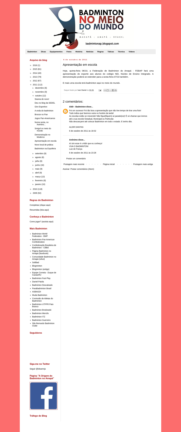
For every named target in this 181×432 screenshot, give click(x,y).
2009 (35, 193)
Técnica (121, 52)
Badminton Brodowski (41, 310)
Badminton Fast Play (41, 278)
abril (37, 173)
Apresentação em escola (45, 141)
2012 (35, 81)
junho (37, 165)
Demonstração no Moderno (42, 136)
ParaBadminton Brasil (41, 288)
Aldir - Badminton (77, 107)
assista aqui (47, 221)
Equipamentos (56, 52)
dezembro (39, 88)
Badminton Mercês (40, 313)
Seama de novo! (42, 99)
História (79, 52)
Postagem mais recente (73, 164)
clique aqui (45, 205)
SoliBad (35, 262)
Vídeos (132, 52)
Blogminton (37, 266)
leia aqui (44, 210)
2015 (35, 69)
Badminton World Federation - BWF (40, 235)
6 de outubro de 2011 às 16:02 (82, 131)
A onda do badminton (44, 111)
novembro (39, 92)
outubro (38, 96)
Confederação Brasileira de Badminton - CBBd (44, 246)
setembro (39, 153)
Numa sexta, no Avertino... (42, 123)
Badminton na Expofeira (45, 148)
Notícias (89, 52)
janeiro (38, 184)
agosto (38, 157)
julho (37, 161)
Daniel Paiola (38, 282)
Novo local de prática (44, 145)
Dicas (43, 52)
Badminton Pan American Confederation (43, 240)
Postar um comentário (76, 158)
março (38, 177)
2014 (35, 73)
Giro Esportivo (41, 107)
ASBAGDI (36, 292)
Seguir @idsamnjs (38, 369)
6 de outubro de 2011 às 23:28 (82, 153)
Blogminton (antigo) (40, 269)
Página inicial (109, 164)
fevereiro (39, 180)
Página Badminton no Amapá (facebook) (41, 252)
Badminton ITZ (38, 317)
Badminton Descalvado (42, 285)
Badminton (32, 52)
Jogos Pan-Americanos (45, 118)
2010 (35, 189)
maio (37, 169)
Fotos (68, 52)
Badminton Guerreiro (41, 320)
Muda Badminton (39, 295)
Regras (100, 52)
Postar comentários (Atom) (82, 169)
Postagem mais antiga (143, 164)
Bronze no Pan (41, 114)
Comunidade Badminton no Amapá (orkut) (44, 258)
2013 (35, 77)
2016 (35, 65)
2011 (35, 85)
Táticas (111, 52)
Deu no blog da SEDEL (45, 103)
